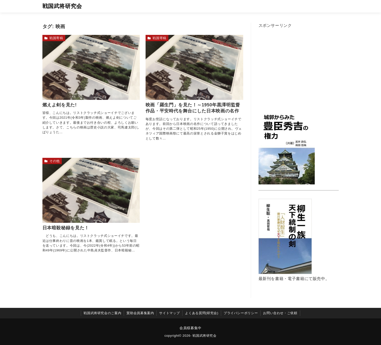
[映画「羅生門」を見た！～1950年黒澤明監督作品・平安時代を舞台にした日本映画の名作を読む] (194, 67)
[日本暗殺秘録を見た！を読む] (91, 190)
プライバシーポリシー (241, 313)
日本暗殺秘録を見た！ (65, 227)
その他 (54, 161)
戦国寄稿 (56, 38)
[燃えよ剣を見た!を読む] (91, 67)
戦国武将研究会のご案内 (102, 313)
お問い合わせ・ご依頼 (280, 313)
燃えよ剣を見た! (59, 104)
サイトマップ (169, 313)
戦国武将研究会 (62, 6)
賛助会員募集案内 (140, 313)
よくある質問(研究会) (201, 313)
